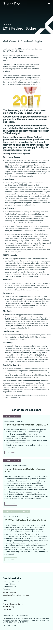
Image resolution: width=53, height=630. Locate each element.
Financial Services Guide (13, 604)
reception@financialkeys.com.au (16, 595)
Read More (11, 452)
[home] (12, 3)
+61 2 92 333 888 (9, 592)
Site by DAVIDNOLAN (10, 625)
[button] (46, 3)
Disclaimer (7, 609)
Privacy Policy (8, 607)
